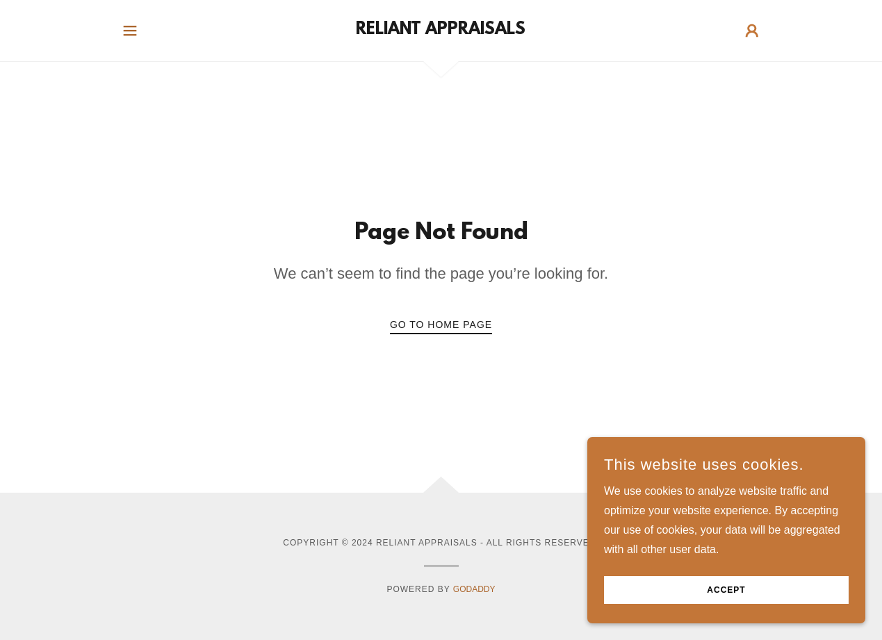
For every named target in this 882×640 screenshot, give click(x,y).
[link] (440, 30)
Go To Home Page (441, 324)
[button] (130, 30)
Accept (726, 590)
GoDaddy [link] (474, 589)
